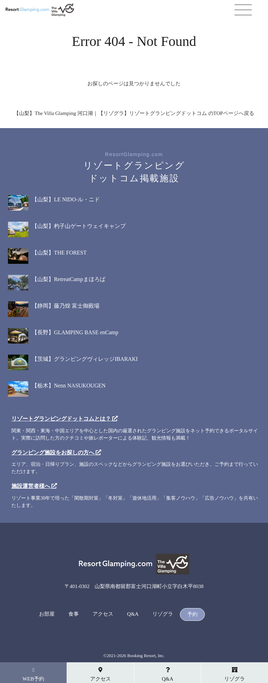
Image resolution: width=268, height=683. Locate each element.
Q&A (132, 614)
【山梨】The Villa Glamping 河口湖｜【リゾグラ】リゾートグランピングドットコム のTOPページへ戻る (134, 113)
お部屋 (47, 614)
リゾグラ (162, 614)
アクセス (103, 614)
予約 (192, 614)
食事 (73, 614)
